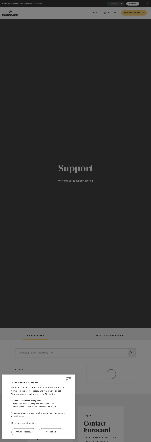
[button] (68, 379)
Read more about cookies (23, 423)
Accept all (51, 432)
